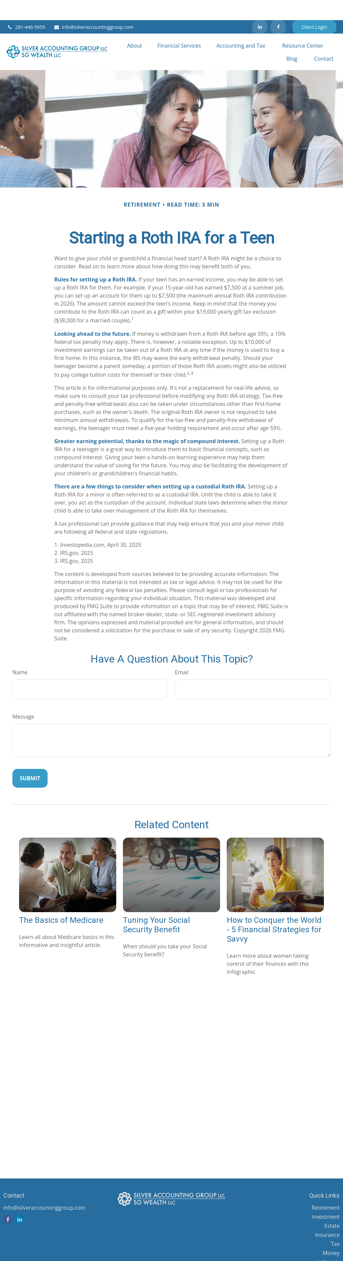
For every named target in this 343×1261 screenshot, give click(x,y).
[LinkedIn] (259, 6)
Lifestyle (329, 1242)
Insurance (327, 1214)
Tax (335, 1223)
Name (19, 652)
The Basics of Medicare (61, 900)
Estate (332, 1205)
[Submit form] (30, 758)
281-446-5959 (26, 7)
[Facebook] (278, 6)
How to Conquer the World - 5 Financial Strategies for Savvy (274, 909)
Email (182, 652)
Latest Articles (322, 1251)
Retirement (326, 1187)
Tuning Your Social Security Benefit (156, 904)
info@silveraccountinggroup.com (94, 7)
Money (331, 1233)
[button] (134, 25)
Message (23, 696)
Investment (326, 1196)
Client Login (314, 7)
